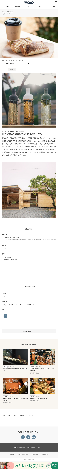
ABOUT (52, 7)
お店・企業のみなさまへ (19, 447)
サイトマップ (40, 447)
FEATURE (29, 7)
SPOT (41, 7)
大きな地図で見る (30, 287)
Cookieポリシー (34, 454)
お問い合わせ (45, 454)
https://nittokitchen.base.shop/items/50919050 (19, 305)
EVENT (17, 7)
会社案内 (12, 454)
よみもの (12, 70)
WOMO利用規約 (31, 447)
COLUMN (6, 7)
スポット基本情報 (10, 64)
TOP (4, 70)
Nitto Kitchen (7, 12)
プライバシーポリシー (23, 454)
